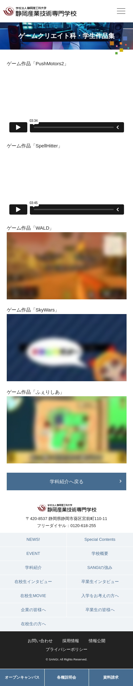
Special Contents (99, 539)
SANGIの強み (100, 567)
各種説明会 (66, 677)
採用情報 (70, 640)
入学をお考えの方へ (100, 595)
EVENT (33, 553)
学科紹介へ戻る (67, 481)
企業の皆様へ (33, 609)
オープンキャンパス (22, 677)
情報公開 (97, 640)
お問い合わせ (40, 640)
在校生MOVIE (33, 595)
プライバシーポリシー (66, 649)
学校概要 (100, 553)
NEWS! (33, 539)
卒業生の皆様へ (100, 609)
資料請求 (111, 677)
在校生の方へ (33, 623)
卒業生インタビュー (100, 581)
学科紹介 (33, 567)
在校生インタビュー (33, 581)
